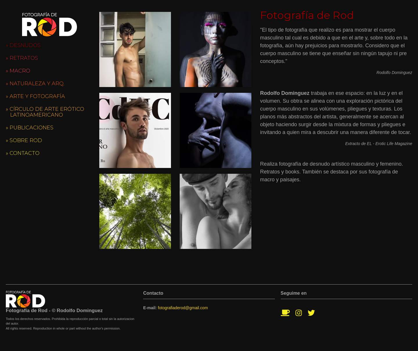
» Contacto (22, 153)
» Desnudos (23, 45)
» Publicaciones (29, 128)
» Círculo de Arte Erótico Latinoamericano (45, 112)
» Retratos (22, 58)
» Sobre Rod (24, 140)
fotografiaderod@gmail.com (183, 307)
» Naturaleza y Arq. (35, 83)
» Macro (18, 71)
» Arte (35, 96)
